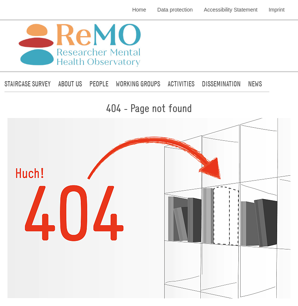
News (255, 83)
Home (139, 10)
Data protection (175, 10)
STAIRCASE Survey (27, 83)
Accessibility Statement (230, 10)
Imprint (277, 10)
